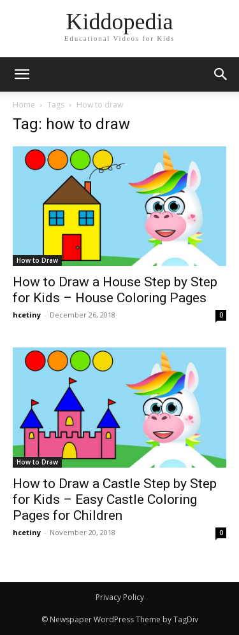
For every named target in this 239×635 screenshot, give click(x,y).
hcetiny (27, 314)
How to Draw (37, 260)
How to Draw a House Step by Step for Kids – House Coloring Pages (115, 289)
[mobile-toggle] (21, 74)
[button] (221, 74)
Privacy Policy (120, 597)
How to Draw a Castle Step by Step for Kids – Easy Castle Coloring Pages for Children (115, 499)
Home (24, 104)
